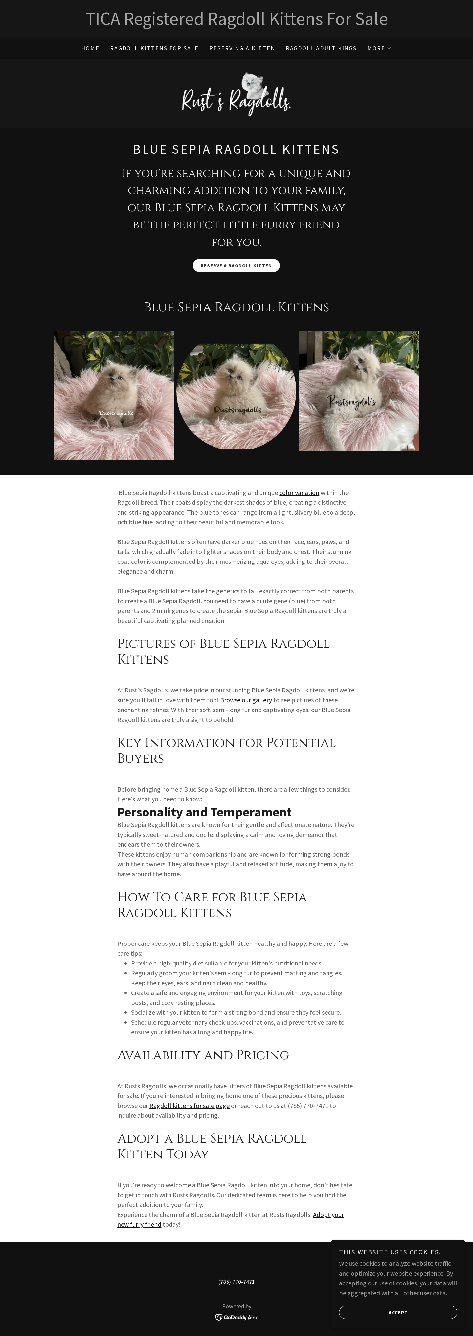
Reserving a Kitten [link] (242, 48)
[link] (236, 93)
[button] (379, 48)
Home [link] (90, 48)
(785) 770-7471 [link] (236, 1284)
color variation (299, 495)
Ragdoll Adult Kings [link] (321, 48)
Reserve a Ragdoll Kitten (236, 268)
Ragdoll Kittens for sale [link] (154, 48)
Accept (375, 1317)
